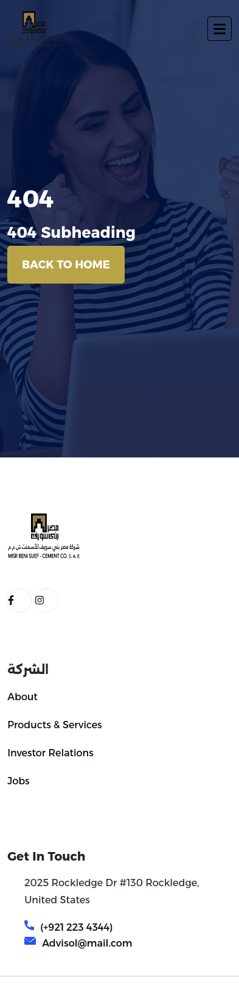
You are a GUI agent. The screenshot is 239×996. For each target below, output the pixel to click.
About (22, 697)
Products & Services (54, 725)
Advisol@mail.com (87, 943)
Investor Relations (50, 753)
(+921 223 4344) (76, 927)
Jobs (18, 781)
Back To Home (66, 264)
